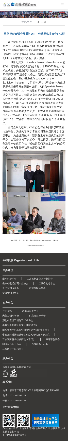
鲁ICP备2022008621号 (15, 435)
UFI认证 (42, 22)
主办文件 (26, 22)
